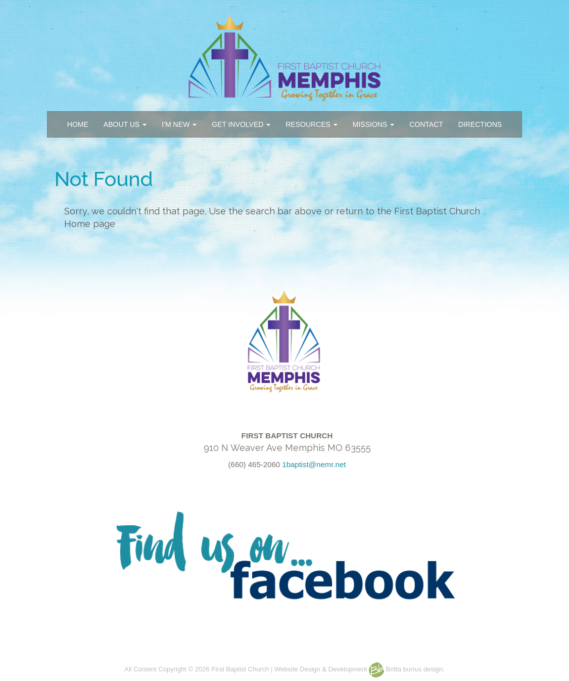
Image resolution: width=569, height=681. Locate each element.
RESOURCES (312, 124)
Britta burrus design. (407, 669)
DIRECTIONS (480, 124)
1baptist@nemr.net (314, 464)
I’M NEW (179, 124)
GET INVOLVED (241, 124)
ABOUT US (125, 124)
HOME (77, 124)
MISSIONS (373, 124)
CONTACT (426, 124)
